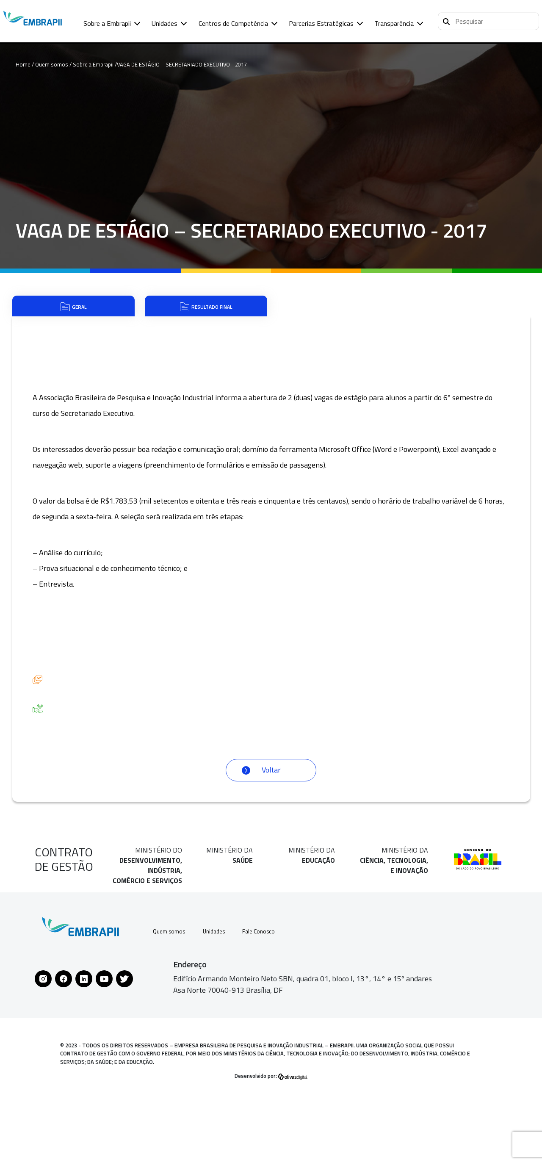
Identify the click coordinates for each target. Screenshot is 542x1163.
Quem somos (171, 943)
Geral (73, 311)
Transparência (394, 23)
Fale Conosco (273, 943)
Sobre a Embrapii (107, 23)
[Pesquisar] (446, 20)
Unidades (164, 23)
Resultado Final (206, 311)
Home (23, 64)
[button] (488, 21)
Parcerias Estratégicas (321, 23)
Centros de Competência (233, 23)
